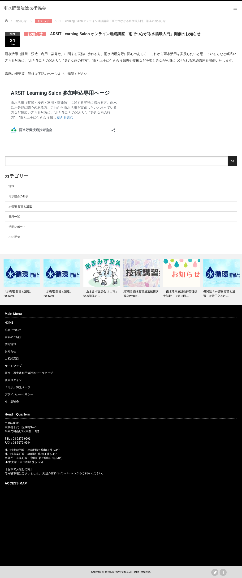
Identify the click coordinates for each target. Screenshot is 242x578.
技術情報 (10, 344)
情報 (11, 186)
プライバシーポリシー (19, 394)
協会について (13, 330)
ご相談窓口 (12, 358)
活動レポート (17, 226)
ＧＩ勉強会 (12, 401)
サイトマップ (13, 366)
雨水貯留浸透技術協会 (117, 572)
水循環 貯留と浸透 (20, 206)
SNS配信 (14, 237)
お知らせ (10, 351)
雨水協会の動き (18, 196)
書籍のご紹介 (13, 337)
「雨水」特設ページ (17, 387)
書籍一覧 (14, 216)
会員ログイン (13, 380)
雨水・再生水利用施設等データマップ (29, 373)
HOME (9, 322)
